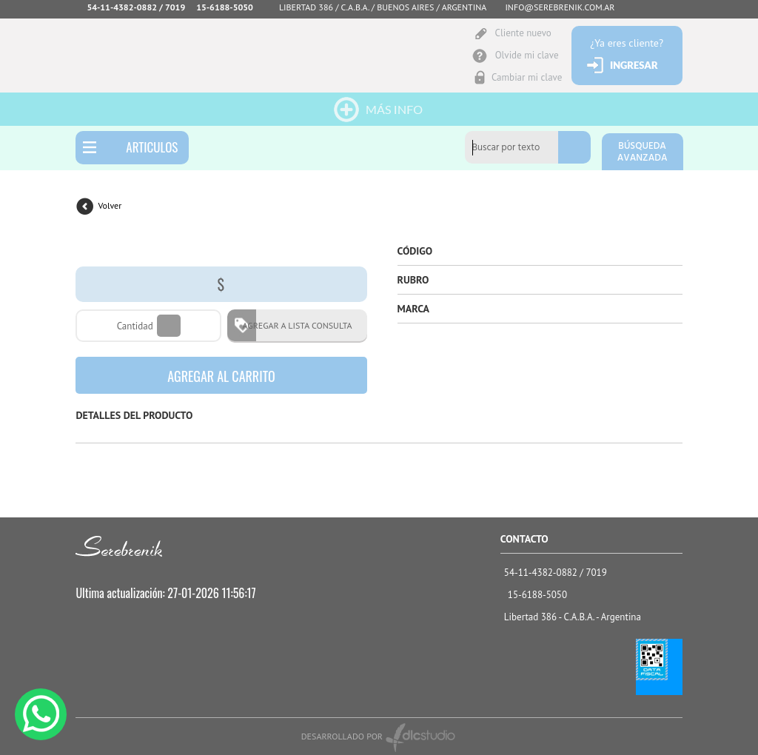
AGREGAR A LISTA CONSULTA (292, 325)
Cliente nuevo (522, 33)
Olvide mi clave (527, 55)
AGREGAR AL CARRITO (221, 376)
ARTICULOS (152, 147)
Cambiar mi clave (527, 77)
